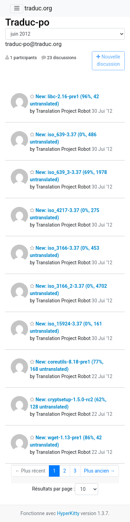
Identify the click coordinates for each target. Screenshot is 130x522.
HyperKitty (68, 513)
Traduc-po (27, 22)
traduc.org (38, 8)
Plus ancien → (99, 471)
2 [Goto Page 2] (64, 471)
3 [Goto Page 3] (74, 471)
